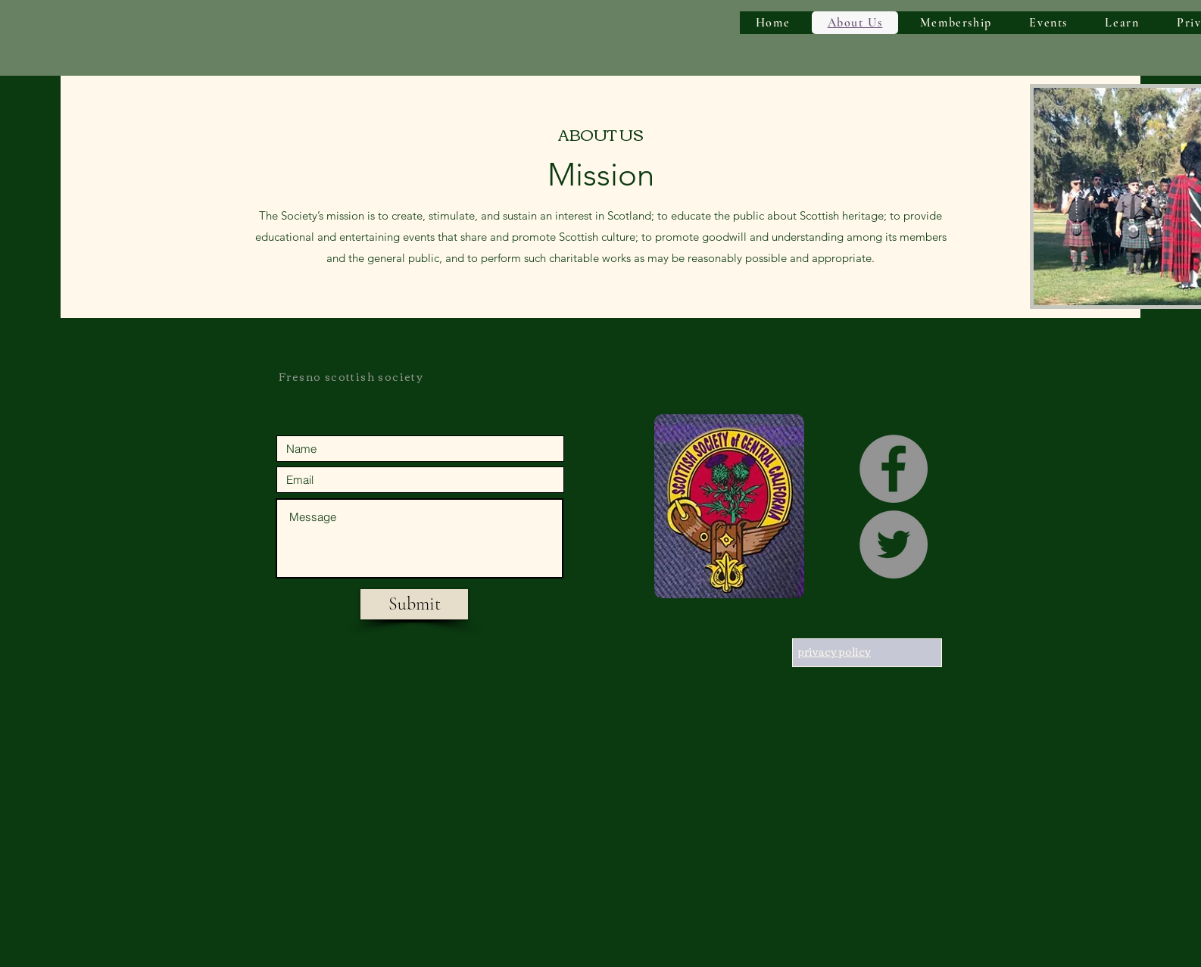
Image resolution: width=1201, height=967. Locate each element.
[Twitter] (893, 544)
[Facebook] (893, 469)
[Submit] (414, 604)
